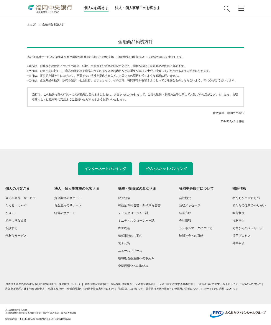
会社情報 (185, 220)
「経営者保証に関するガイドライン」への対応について (228, 284)
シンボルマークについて (195, 228)
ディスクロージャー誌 (133, 213)
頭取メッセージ (189, 205)
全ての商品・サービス (20, 198)
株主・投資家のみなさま (137, 188)
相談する (11, 228)
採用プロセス (241, 235)
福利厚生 (238, 220)
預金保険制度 (37, 288)
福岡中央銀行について (196, 188)
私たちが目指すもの (246, 198)
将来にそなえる (16, 220)
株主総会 (124, 228)
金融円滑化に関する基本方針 (176, 284)
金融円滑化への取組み (133, 266)
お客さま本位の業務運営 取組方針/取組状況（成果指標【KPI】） (43, 284)
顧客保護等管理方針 (96, 284)
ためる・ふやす (16, 205)
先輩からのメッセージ (247, 228)
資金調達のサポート (68, 198)
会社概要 (185, 198)
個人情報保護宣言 (121, 284)
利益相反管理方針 (15, 288)
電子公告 (124, 243)
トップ (31, 24)
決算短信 (124, 198)
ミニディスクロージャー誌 (136, 220)
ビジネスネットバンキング (166, 169)
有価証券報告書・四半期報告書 (139, 205)
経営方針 (185, 213)
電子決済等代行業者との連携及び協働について (173, 288)
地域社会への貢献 (191, 235)
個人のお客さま (96, 8)
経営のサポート (65, 213)
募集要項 (238, 243)
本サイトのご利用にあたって (221, 288)
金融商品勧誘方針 (145, 284)
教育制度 (238, 213)
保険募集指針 (56, 288)
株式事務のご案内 (130, 235)
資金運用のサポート (68, 205)
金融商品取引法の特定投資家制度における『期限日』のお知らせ (105, 288)
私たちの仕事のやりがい (249, 205)
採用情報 (239, 188)
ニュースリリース (130, 250)
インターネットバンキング (105, 169)
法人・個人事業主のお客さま (137, 8)
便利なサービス (16, 235)
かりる (10, 213)
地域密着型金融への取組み (136, 258)
